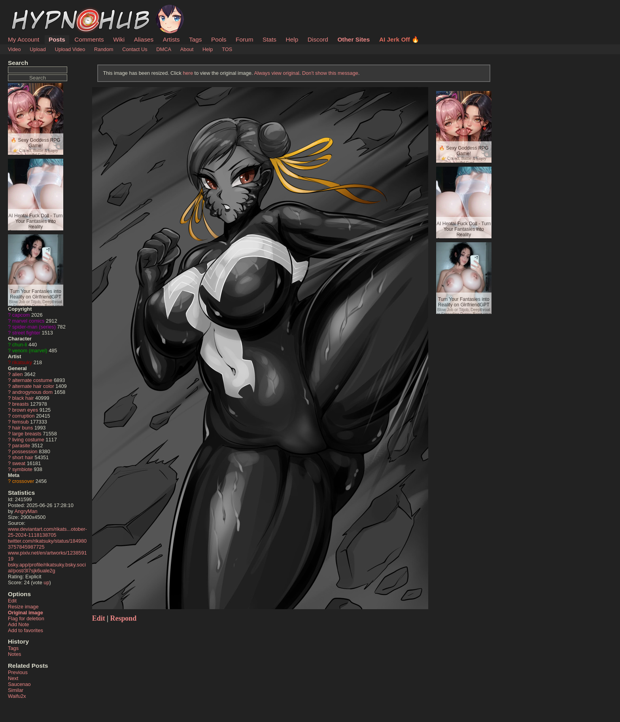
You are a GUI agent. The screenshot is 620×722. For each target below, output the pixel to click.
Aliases (144, 39)
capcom (21, 315)
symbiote (22, 469)
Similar (15, 690)
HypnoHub (29, 9)
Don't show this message (330, 73)
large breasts (27, 434)
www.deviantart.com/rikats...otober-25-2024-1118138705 (47, 532)
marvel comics (28, 321)
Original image (25, 613)
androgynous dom (32, 392)
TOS (227, 49)
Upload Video (70, 49)
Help (292, 39)
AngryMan (25, 511)
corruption (23, 416)
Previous (18, 672)
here (188, 73)
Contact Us (134, 49)
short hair (22, 457)
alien (17, 374)
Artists (171, 39)
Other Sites (353, 39)
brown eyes (25, 410)
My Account (23, 39)
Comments (89, 39)
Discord (318, 39)
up (46, 582)
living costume (28, 440)
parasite (21, 445)
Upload (38, 49)
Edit (12, 601)
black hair (23, 398)
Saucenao (19, 684)
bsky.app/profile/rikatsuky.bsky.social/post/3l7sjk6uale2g (47, 568)
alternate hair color (33, 386)
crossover (23, 481)
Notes (14, 654)
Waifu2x (17, 696)
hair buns (22, 428)
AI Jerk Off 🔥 (399, 39)
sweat (18, 463)
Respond (123, 618)
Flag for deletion (26, 618)
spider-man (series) (34, 327)
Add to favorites (25, 630)
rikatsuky (22, 362)
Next (13, 678)
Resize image (23, 607)
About (186, 49)
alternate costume (32, 380)
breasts (20, 404)
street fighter (26, 333)
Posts (57, 39)
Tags (195, 39)
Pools (218, 39)
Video (14, 49)
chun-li (19, 345)
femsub (20, 422)
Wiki (119, 39)
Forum (244, 39)
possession (25, 451)
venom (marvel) (29, 350)
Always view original (276, 73)
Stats (269, 39)
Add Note (18, 624)
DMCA (163, 49)
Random (103, 49)
